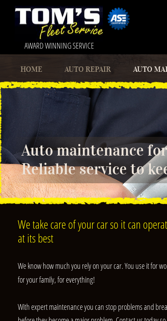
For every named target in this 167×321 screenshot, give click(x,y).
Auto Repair (88, 69)
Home (31, 69)
